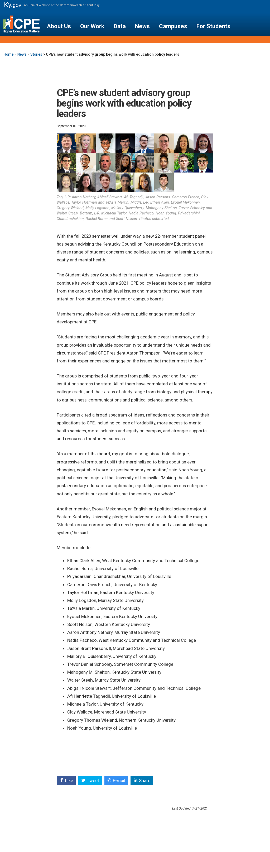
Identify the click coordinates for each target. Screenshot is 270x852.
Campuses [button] (173, 26)
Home (9, 54)
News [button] (142, 26)
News (22, 54)
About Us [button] (59, 26)
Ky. (12, 4)
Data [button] (120, 26)
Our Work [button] (92, 26)
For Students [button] (213, 26)
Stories (36, 54)
